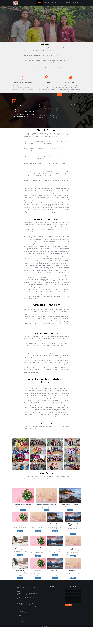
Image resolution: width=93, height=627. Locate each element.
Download (23, 509)
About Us (46, 2)
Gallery (54, 2)
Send (68, 604)
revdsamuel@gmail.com (25, 612)
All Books (46, 484)
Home (39, 2)
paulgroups (19, 616)
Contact (75, 2)
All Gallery (46, 434)
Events (61, 2)
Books (68, 2)
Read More (72, 555)
